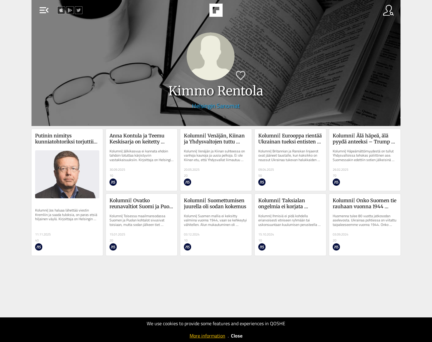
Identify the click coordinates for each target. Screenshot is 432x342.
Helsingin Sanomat (216, 105)
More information (207, 335)
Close (236, 335)
